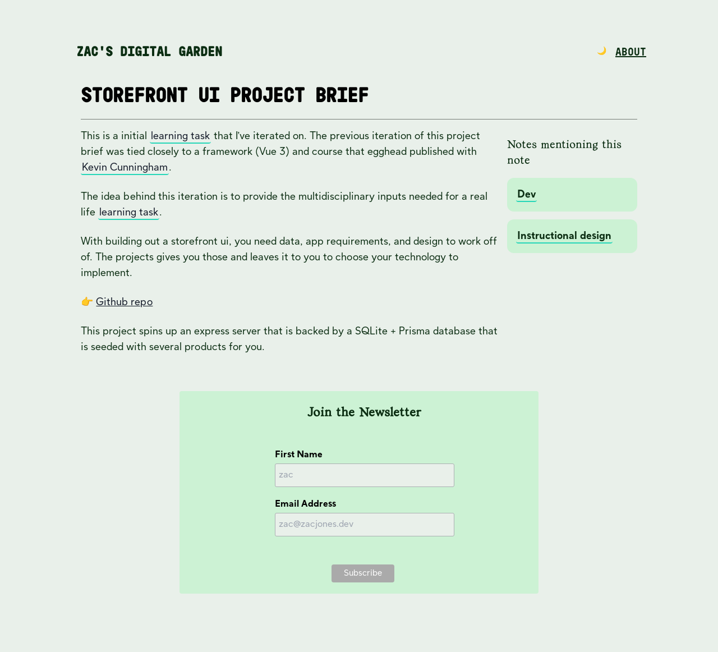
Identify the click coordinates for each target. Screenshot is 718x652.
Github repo (124, 302)
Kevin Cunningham (125, 167)
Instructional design (564, 236)
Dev (526, 194)
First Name (299, 455)
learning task (180, 136)
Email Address (305, 504)
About (630, 52)
